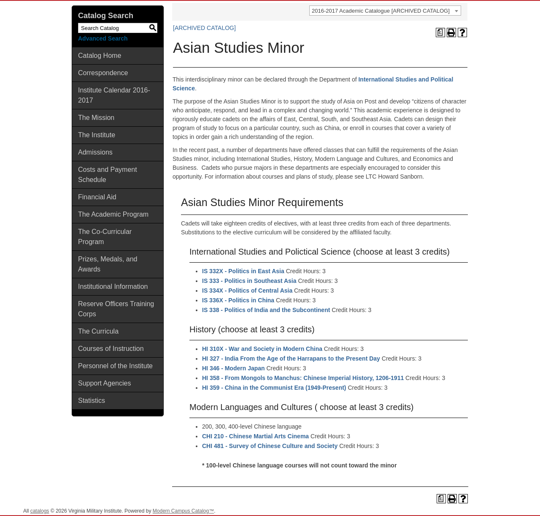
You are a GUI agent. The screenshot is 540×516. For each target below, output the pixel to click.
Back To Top (510, 502)
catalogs (39, 511)
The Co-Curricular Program (105, 236)
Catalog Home (99, 55)
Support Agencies (104, 383)
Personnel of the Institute (115, 365)
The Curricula (98, 331)
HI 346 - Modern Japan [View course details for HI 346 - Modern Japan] (233, 368)
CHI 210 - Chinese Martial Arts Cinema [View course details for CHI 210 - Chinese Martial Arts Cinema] (255, 436)
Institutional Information (113, 286)
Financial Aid (97, 197)
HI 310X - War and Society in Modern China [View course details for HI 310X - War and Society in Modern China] (262, 348)
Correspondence (103, 72)
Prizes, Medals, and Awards (108, 264)
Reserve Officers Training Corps (116, 309)
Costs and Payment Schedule (107, 174)
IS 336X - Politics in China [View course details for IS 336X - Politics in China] (238, 300)
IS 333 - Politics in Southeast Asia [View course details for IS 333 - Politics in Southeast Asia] (249, 280)
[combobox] (385, 10)
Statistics (91, 400)
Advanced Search (103, 38)
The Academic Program (113, 214)
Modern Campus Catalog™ (183, 511)
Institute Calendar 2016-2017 (114, 95)
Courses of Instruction (111, 348)
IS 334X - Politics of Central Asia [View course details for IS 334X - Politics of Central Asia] (247, 290)
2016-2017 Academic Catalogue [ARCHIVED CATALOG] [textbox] (381, 11)
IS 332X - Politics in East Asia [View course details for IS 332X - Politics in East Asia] (243, 271)
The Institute (96, 135)
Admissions (95, 152)
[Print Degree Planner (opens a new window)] (440, 32)
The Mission (96, 117)
